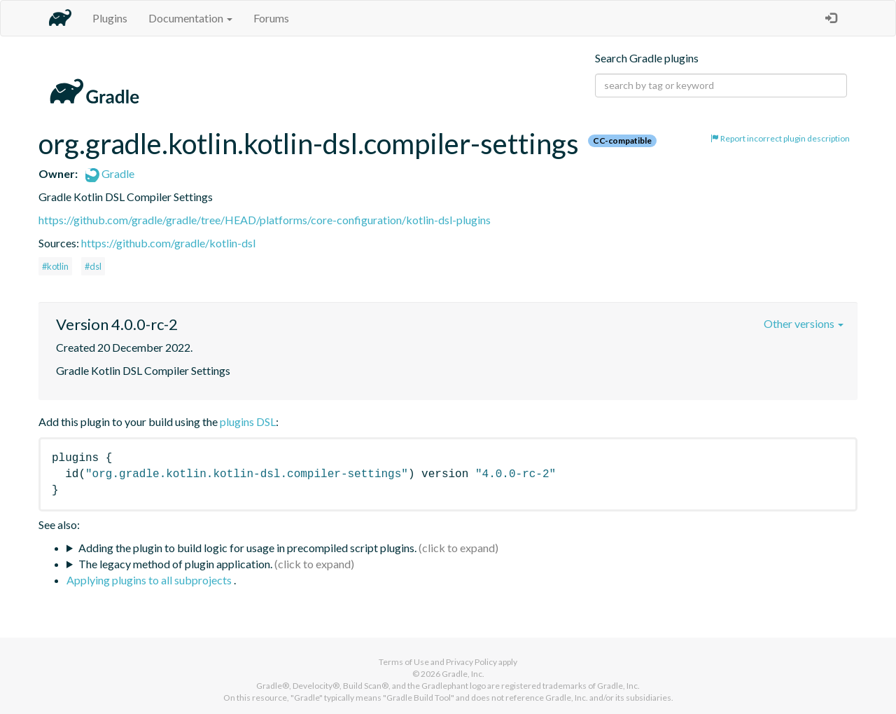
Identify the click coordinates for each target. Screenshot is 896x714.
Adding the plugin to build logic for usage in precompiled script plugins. (247, 547)
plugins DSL (248, 421)
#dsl (93, 266)
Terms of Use (404, 662)
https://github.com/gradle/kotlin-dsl (168, 242)
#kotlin (55, 266)
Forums (271, 18)
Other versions (804, 323)
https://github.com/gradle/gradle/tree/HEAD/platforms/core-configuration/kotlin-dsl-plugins (264, 219)
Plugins (109, 18)
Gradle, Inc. (463, 673)
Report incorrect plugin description (780, 138)
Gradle (109, 173)
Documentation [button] (190, 18)
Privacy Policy (471, 662)
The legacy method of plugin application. (175, 563)
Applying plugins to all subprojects (150, 579)
